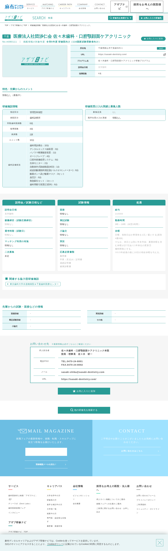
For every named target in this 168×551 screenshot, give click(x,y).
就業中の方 (52, 501)
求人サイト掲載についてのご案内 (110, 487)
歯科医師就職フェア (17, 495)
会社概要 (77, 491)
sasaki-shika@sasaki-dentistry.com (82, 372)
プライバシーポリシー (146, 487)
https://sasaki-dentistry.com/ (112, 54)
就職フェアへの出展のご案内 (108, 491)
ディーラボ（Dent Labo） (20, 491)
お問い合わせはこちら (132, 451)
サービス (46, 6)
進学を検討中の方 (54, 492)
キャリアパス (80, 6)
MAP (161, 48)
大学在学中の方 (53, 483)
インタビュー (14, 500)
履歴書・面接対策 (54, 513)
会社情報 (97, 6)
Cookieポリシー (55, 544)
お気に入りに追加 (155, 38)
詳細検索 (12, 528)
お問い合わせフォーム (146, 483)
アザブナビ (131, 6)
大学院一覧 (52, 496)
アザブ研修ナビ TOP (18, 519)
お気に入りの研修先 (17, 533)
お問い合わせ (115, 6)
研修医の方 (52, 487)
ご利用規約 (141, 492)
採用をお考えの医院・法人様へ (113, 475)
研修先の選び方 (15, 524)
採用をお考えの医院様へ (152, 6)
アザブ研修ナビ (63, 6)
